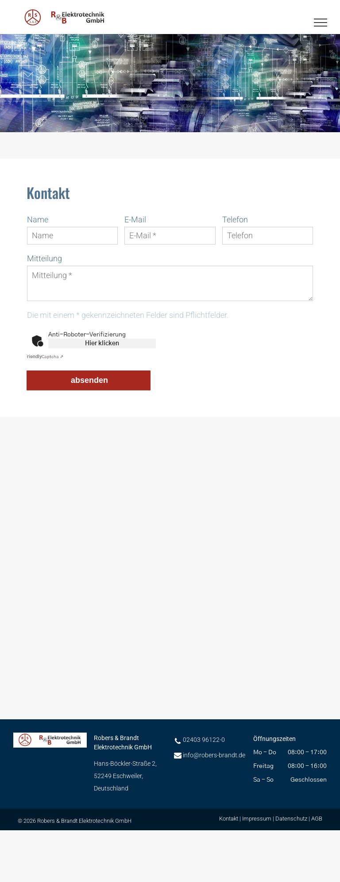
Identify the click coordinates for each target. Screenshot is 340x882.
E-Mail (135, 219)
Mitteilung (44, 258)
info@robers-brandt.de (214, 755)
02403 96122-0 (204, 739)
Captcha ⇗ (43, 357)
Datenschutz (291, 818)
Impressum (256, 818)
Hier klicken (102, 343)
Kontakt (228, 818)
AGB (316, 818)
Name (37, 219)
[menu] (320, 22)
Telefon (235, 219)
